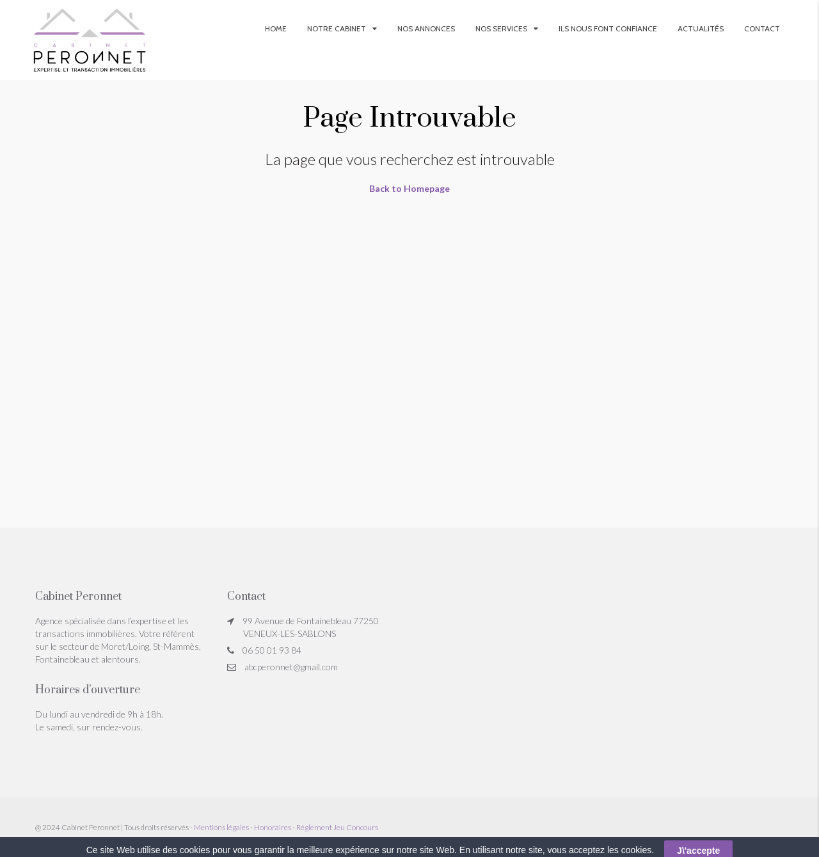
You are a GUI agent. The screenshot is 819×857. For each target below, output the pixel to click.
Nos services (501, 28)
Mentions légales (221, 827)
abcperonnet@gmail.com (291, 666)
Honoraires (272, 827)
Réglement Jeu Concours (337, 827)
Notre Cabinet (336, 28)
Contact (762, 28)
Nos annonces (426, 28)
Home (276, 28)
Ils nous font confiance (608, 28)
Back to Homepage (409, 188)
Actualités (701, 28)
